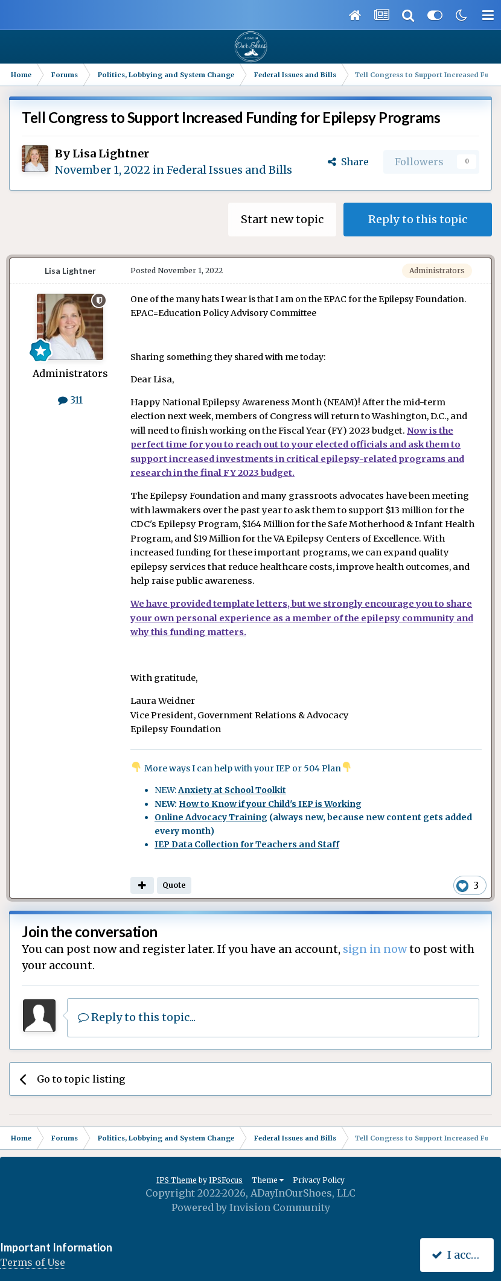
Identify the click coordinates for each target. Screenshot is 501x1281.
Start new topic (282, 219)
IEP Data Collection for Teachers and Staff (247, 844)
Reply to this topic (417, 219)
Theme (268, 1180)
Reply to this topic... (137, 1017)
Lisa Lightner (110, 153)
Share (348, 162)
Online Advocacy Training (211, 817)
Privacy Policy (319, 1180)
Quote (173, 885)
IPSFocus (226, 1180)
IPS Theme (176, 1180)
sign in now (375, 949)
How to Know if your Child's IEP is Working (270, 804)
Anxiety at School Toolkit (232, 790)
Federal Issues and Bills (229, 170)
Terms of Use (32, 1262)
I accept (459, 1255)
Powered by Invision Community (250, 1207)
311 (70, 400)
